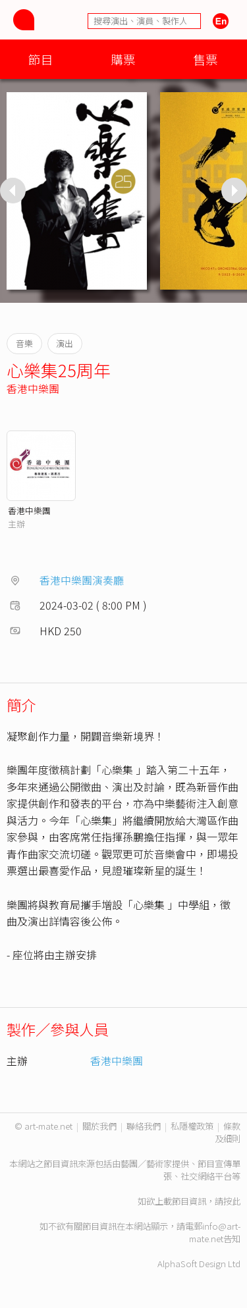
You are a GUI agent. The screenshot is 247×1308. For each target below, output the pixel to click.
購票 (123, 59)
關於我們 (99, 1126)
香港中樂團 (33, 388)
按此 (231, 1201)
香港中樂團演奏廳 (82, 580)
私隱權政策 (192, 1126)
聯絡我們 (143, 1126)
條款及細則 (227, 1132)
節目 (40, 59)
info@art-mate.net (214, 1232)
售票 (205, 59)
